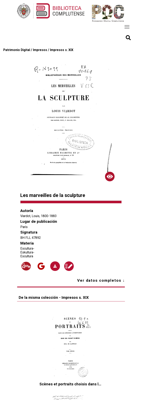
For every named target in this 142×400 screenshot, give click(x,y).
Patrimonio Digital (16, 50)
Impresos (40, 50)
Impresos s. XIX (61, 50)
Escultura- (27, 248)
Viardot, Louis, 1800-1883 (38, 216)
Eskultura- (27, 252)
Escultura (26, 256)
